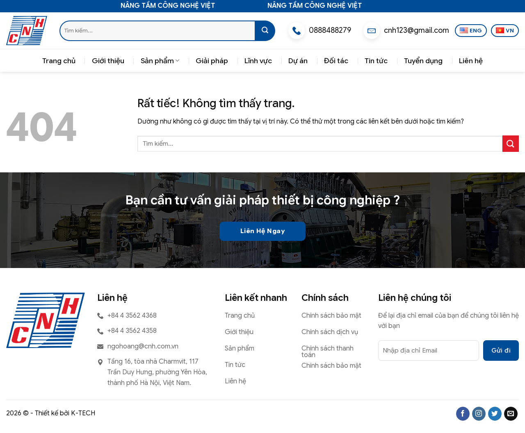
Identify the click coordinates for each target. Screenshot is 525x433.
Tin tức (376, 60)
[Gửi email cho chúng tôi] (511, 414)
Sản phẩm (160, 60)
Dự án (298, 60)
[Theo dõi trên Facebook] (463, 414)
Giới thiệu (108, 60)
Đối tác (336, 60)
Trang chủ (58, 60)
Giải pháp (212, 60)
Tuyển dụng (423, 60)
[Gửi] (265, 31)
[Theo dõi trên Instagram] (479, 414)
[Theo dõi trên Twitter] (495, 414)
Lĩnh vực (258, 60)
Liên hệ (471, 60)
